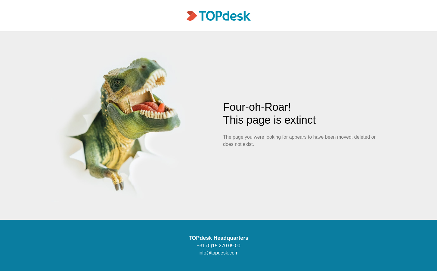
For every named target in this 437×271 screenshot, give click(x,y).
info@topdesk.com (219, 252)
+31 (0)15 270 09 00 (218, 245)
